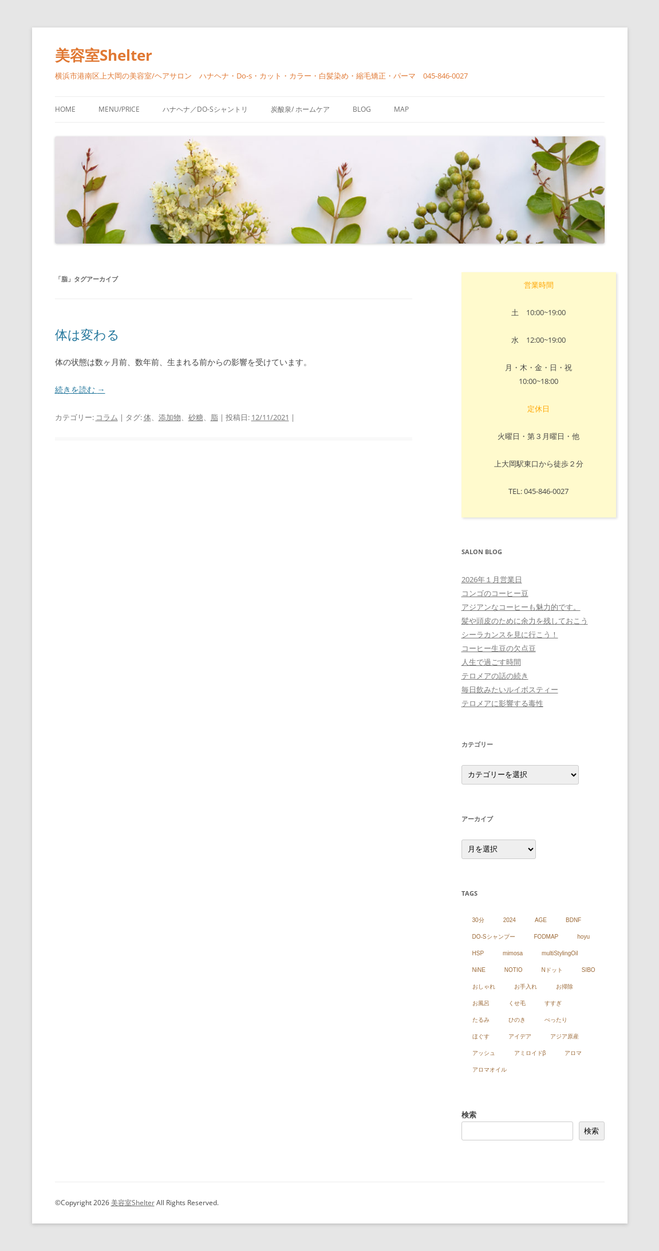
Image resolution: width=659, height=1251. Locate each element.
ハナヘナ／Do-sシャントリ (205, 109)
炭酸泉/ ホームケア (300, 109)
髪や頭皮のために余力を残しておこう (524, 620)
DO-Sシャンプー (493, 937)
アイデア (519, 1036)
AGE (541, 920)
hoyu (583, 937)
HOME (65, 109)
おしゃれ (483, 986)
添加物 (170, 417)
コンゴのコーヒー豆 (494, 593)
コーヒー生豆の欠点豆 (498, 648)
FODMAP (546, 937)
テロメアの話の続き (494, 675)
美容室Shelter (103, 55)
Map (401, 109)
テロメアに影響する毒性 (502, 703)
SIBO (588, 970)
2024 (509, 920)
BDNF (573, 920)
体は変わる (87, 334)
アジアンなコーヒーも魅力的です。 (521, 607)
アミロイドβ (530, 1053)
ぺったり (555, 1020)
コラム (107, 417)
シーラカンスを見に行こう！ (509, 634)
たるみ (481, 1020)
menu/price (119, 109)
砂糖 (195, 417)
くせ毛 (517, 1003)
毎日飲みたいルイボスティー (509, 689)
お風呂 (481, 1003)
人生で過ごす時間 (491, 662)
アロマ (573, 1053)
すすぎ (553, 1003)
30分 (478, 920)
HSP (478, 953)
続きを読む (80, 389)
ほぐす (481, 1036)
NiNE (479, 970)
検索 (468, 1114)
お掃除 (564, 986)
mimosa (513, 953)
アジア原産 (564, 1036)
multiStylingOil (560, 953)
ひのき (517, 1020)
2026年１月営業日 (491, 579)
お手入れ (525, 986)
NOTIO (513, 970)
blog (362, 109)
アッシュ (483, 1053)
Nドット (552, 970)
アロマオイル (489, 1069)
